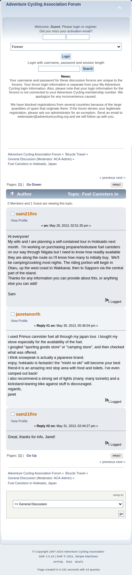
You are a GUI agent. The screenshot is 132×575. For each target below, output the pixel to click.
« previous (107, 177)
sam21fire (26, 213)
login (77, 26)
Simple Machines (86, 556)
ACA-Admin (62, 159)
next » (120, 177)
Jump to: (118, 495)
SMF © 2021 (65, 556)
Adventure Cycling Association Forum (43, 4)
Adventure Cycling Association (84, 551)
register (91, 26)
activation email (79, 31)
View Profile (19, 220)
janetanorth (28, 314)
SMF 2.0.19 (46, 556)
